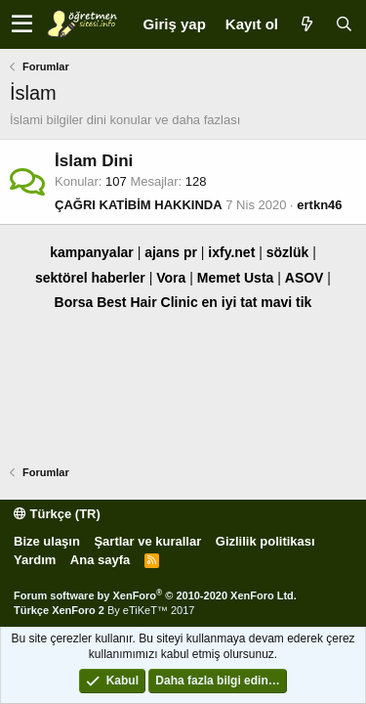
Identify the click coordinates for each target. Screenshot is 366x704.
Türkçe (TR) (57, 513)
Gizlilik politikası (265, 541)
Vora (170, 278)
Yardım (35, 559)
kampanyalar (92, 252)
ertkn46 (319, 205)
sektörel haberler (90, 278)
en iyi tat (230, 302)
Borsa (74, 302)
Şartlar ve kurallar (147, 541)
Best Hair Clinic (147, 302)
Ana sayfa (100, 559)
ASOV (304, 278)
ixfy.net (231, 252)
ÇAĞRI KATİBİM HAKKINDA (139, 205)
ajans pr (170, 252)
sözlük (287, 252)
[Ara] (343, 24)
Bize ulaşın (47, 541)
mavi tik (286, 302)
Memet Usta (235, 278)
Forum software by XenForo (155, 595)
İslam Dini (94, 161)
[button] (22, 24)
